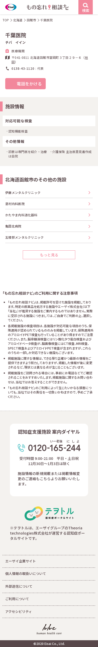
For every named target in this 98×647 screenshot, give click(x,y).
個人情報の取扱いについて (25, 573)
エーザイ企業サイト (20, 561)
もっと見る (49, 254)
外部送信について (18, 586)
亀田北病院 (13, 226)
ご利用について (17, 598)
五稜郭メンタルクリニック (24, 237)
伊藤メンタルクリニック (23, 192)
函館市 (31, 20)
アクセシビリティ (18, 611)
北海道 (17, 20)
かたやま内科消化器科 (21, 215)
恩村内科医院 (15, 203)
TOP (6, 20)
